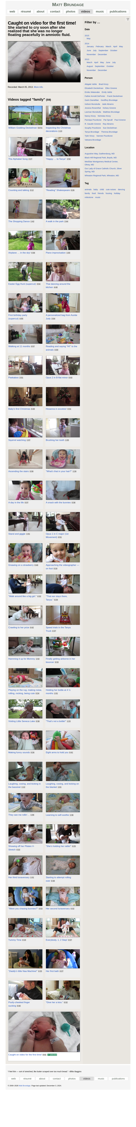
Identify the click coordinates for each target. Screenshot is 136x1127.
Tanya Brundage (92, 134)
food (94, 193)
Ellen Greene (112, 90)
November (92, 57)
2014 (87, 46)
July (95, 53)
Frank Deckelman (115, 98)
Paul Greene (120, 122)
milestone (89, 197)
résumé (25, 12)
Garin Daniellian (92, 102)
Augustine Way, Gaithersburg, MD (100, 156)
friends (101, 193)
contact (55, 12)
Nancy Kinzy (90, 118)
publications (120, 12)
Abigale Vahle (91, 86)
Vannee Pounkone (105, 138)
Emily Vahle (107, 94)
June (89, 53)
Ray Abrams (108, 126)
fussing (109, 193)
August (90, 68)
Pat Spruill (108, 122)
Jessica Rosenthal (93, 110)
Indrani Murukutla (93, 106)
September (104, 53)
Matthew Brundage (112, 114)
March (109, 49)
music (101, 12)
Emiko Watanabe (92, 94)
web (10, 12)
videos (86, 12)
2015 (87, 38)
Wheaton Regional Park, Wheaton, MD (102, 175)
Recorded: (10, 91)
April (116, 49)
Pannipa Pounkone (93, 122)
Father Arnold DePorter (95, 98)
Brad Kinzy (104, 86)
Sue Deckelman (111, 130)
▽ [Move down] (131, 21)
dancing (122, 189)
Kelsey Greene (110, 110)
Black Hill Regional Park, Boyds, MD (101, 160)
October (114, 53)
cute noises (112, 189)
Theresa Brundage (110, 134)
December (103, 57)
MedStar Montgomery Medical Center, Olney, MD (107, 164)
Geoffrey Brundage (109, 102)
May (89, 41)
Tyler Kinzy (90, 138)
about (40, 12)
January (90, 49)
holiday (118, 193)
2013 (87, 62)
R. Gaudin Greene (93, 126)
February (100, 49)
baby (96, 189)
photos (71, 12)
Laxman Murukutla (93, 114)
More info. (36, 91)
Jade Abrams (108, 106)
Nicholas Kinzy (104, 118)
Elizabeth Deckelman (94, 90)
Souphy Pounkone (93, 130)
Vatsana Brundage (93, 142)
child (103, 189)
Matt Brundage (68, 5)
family (88, 193)
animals (88, 189)
